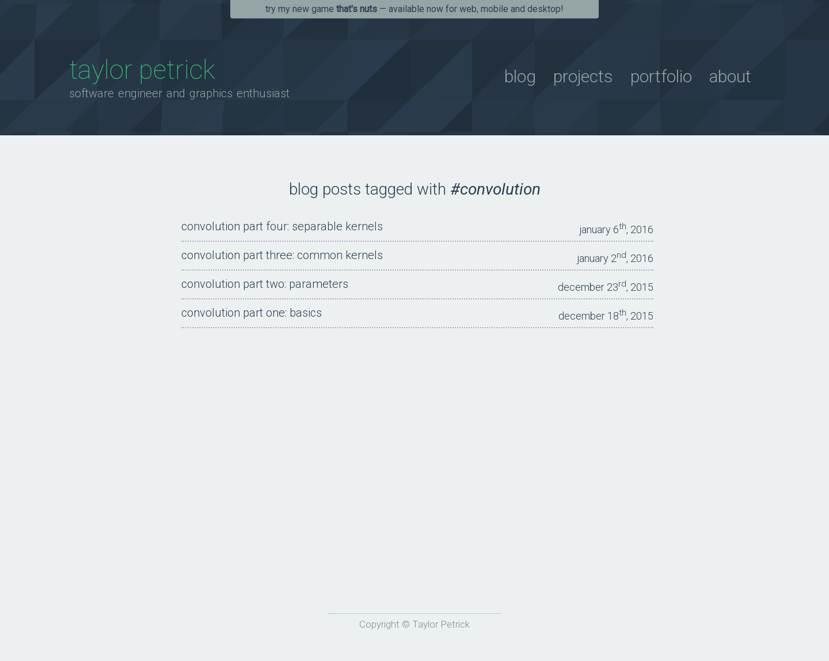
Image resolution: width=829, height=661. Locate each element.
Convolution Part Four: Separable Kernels (282, 226)
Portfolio (661, 76)
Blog (520, 76)
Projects (583, 76)
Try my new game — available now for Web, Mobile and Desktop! (414, 8)
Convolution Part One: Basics (251, 313)
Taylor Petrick (142, 69)
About (730, 76)
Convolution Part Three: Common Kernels (282, 255)
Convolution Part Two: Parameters (264, 284)
